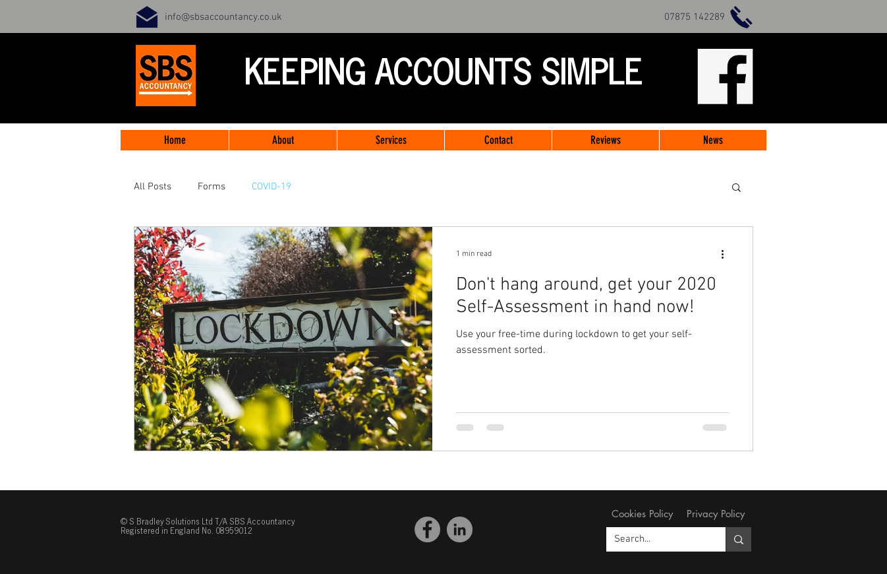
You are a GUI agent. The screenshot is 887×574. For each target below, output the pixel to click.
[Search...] (656, 539)
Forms (211, 187)
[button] (736, 188)
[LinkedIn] (459, 529)
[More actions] (727, 254)
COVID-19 (271, 187)
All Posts (152, 187)
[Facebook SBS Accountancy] (427, 529)
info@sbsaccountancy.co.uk (223, 17)
